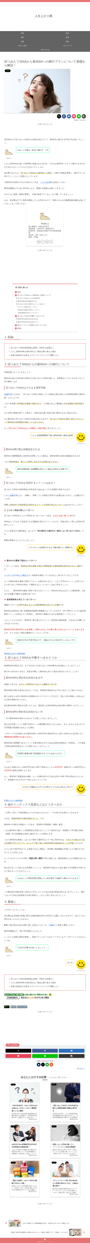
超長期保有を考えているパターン (30, 314)
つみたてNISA (22, 1008)
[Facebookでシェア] (64, 116)
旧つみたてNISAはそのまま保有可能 (30, 299)
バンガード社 (9, 577)
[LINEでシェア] (79, 116)
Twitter (51, 927)
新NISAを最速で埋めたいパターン (31, 311)
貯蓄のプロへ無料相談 (13, 802)
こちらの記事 (45, 182)
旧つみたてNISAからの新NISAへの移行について (35, 296)
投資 (7, 1008)
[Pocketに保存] (74, 116)
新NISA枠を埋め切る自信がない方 (29, 323)
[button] (84, 116)
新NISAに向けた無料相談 (15, 656)
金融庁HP (8, 396)
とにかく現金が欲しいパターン (30, 308)
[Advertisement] (45, 130)
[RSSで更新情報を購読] (51, 242)
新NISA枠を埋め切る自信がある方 (29, 320)
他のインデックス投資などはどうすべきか (33, 327)
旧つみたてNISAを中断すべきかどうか (32, 317)
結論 (19, 293)
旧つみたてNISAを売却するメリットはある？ (33, 305)
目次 (18, 288)
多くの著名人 (22, 577)
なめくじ (46, 224)
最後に (20, 330)
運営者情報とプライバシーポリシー (45, 1237)
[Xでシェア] (59, 116)
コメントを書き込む (46, 1217)
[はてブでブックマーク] (69, 116)
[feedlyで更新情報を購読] (47, 242)
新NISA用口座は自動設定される (29, 302)
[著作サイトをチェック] (38, 242)
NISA (13, 1008)
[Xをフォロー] (43, 242)
